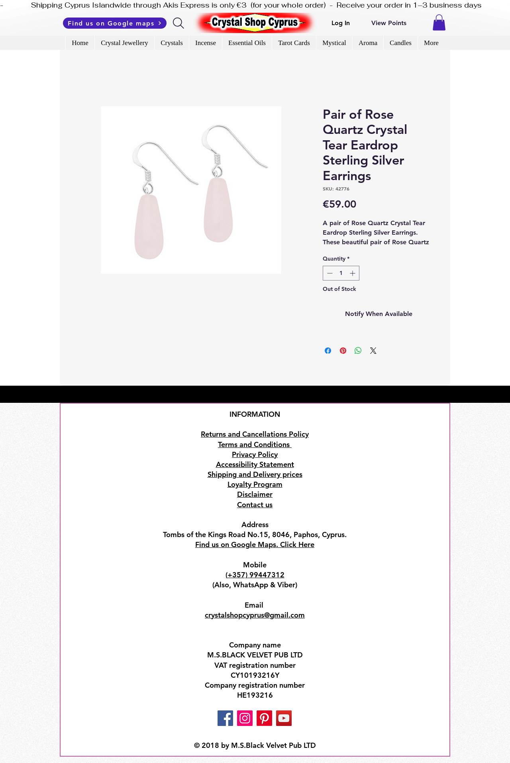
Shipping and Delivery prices (255, 474)
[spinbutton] (341, 273)
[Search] (179, 23)
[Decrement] (329, 273)
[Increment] (353, 273)
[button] (439, 22)
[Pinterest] (264, 718)
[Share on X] (373, 350)
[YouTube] (284, 718)
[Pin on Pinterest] (343, 350)
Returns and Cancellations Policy (255, 434)
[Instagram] (245, 718)
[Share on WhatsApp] (358, 350)
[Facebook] (225, 718)
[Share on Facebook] (328, 350)
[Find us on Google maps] (115, 23)
